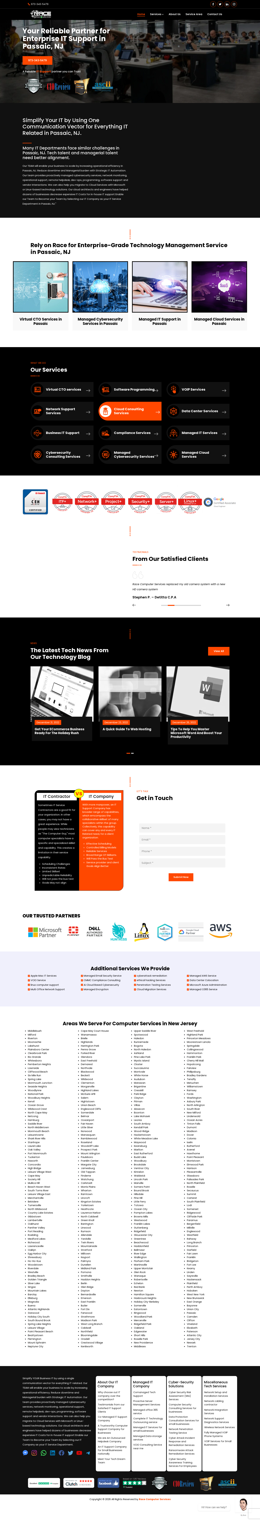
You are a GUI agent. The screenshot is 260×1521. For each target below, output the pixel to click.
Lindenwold (193, 1131)
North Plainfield (196, 1198)
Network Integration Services (216, 1425)
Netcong (33, 1131)
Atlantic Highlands (39, 1325)
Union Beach (88, 1120)
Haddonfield (141, 1262)
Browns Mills (141, 1232)
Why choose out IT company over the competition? (109, 1409)
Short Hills (140, 1351)
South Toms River (38, 1206)
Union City (193, 1325)
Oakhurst (33, 1239)
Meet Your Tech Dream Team (112, 1477)
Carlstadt (87, 1198)
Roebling (33, 1250)
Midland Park (88, 1284)
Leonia (138, 1135)
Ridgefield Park (143, 1340)
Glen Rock (140, 1288)
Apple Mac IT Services (42, 989)
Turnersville (34, 1221)
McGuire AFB (88, 1108)
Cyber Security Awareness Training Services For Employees (183, 1478)
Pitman (138, 1116)
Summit (191, 1209)
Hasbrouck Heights (145, 1314)
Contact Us (214, 14)
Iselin (190, 1157)
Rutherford (193, 1161)
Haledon (139, 1052)
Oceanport (88, 1135)
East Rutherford (143, 1168)
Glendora (86, 1071)
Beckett (86, 1090)
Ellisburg (32, 1314)
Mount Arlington (90, 1168)
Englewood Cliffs (91, 1123)
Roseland (86, 1157)
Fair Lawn (192, 1269)
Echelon (138, 1299)
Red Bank (139, 1303)
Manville (139, 1198)
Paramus (192, 1235)
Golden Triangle (37, 1295)
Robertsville (141, 1295)
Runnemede (141, 1056)
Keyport (86, 1273)
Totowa (139, 1221)
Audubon (139, 1093)
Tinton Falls (193, 1138)
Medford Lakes (37, 1254)
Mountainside (89, 1262)
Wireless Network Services (214, 1444)
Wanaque (140, 1292)
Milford (32, 1049)
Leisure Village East (39, 1209)
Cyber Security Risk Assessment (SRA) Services (180, 1409)
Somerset (193, 1224)
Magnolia (33, 1318)
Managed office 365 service (145, 1425)
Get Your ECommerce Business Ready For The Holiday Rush (74, 741)
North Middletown (39, 1142)
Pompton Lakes (143, 1228)
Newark (191, 1359)
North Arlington (196, 1120)
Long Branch (194, 1258)
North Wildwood (37, 1224)
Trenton (192, 1363)
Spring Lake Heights (40, 1340)
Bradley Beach (36, 1292)
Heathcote (88, 1224)
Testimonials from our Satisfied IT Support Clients (111, 1422)
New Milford (194, 1127)
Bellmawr (139, 1265)
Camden (192, 1333)
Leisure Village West (40, 1187)
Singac (32, 1303)
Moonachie (34, 1056)
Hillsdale (139, 1209)
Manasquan (88, 1150)
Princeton (193, 1262)
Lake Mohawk (142, 1131)
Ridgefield (140, 1247)
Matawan (140, 1097)
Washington (194, 1112)
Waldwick (139, 1191)
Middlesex (140, 1363)
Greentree (140, 1254)
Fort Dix (85, 1325)
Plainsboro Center (39, 1064)
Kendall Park (141, 1142)
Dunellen (86, 1280)
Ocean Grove (36, 1120)
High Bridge (35, 1183)
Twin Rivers (87, 1258)
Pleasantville (194, 1187)
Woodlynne (35, 1105)
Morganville (88, 1101)
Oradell (85, 1355)
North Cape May (38, 1127)
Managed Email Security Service (102, 989)
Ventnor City (142, 1183)
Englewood (193, 1247)
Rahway (191, 1254)
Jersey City (194, 1355)
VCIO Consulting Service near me (148, 1462)
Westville (33, 1288)
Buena (32, 1322)
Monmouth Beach (39, 1146)
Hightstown (88, 1116)
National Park (36, 1108)
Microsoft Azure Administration (207, 999)
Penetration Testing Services (153, 999)
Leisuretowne (36, 1150)
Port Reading (36, 1247)
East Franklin (88, 1318)
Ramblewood (89, 1153)
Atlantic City (194, 1351)
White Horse (141, 1090)
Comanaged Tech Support (144, 1407)
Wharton (86, 1206)
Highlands (87, 1056)
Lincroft (85, 1213)
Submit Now (181, 889)
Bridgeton (193, 1277)
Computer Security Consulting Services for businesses (183, 1422)
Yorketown (87, 1221)
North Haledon (143, 1064)
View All (219, 661)
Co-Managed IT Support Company (113, 1433)
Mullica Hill (34, 1198)
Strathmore (88, 1333)
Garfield (192, 1265)
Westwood (141, 1235)
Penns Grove (89, 1064)
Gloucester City (143, 1250)
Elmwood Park (195, 1180)
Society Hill (34, 1194)
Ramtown (87, 1209)
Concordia (34, 1180)
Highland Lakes (90, 1105)
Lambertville (35, 1235)
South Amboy (142, 1138)
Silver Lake (34, 1299)
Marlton (138, 1165)
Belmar (85, 1131)
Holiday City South (39, 1333)
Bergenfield (194, 1239)
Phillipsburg (193, 1086)
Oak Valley (34, 1165)
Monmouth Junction (40, 1097)
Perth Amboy (195, 1303)
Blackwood (87, 1086)
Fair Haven (87, 1138)
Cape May (34, 1191)
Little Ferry (140, 1217)
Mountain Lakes (37, 1307)
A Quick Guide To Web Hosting (141, 739)
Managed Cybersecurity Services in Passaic (100, 320)
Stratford (86, 1265)
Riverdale (33, 1284)
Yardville (86, 1254)
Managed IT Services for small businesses (148, 1444)
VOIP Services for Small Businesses (218, 1462)
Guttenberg (141, 1243)
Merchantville (36, 1213)
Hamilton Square (144, 1310)
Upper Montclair (143, 1284)
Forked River (88, 1067)
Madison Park (89, 1336)
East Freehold (89, 1075)
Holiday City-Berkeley (147, 1318)
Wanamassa (89, 1049)
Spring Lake (35, 1093)
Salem (85, 1112)
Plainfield (192, 1299)
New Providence (144, 1359)
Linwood (86, 1243)
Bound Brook (141, 1206)
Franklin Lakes (142, 1239)
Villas (137, 1120)
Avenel (191, 1165)
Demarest (87, 1079)
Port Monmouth (37, 1168)
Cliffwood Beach (38, 1086)
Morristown (193, 1176)
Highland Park (195, 1049)
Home (141, 14)
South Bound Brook (39, 1336)
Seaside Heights (38, 1101)
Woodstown (35, 1280)
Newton (139, 1307)
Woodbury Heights (39, 1112)
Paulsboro (87, 1172)
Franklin (191, 1273)
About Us (175, 14)
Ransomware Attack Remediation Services (182, 1468)
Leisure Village (36, 1344)
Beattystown (36, 1351)
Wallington (140, 1273)
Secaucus (193, 1206)
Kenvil (31, 1116)
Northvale (87, 1082)
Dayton (85, 1307)
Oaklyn (32, 1265)
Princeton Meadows (199, 1052)
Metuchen (193, 1097)
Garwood (33, 1329)
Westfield (193, 1250)
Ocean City (141, 1224)
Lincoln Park (141, 1194)
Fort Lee (192, 1280)
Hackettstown (143, 1150)
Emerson (86, 1314)
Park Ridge (140, 1108)
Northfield (87, 1348)
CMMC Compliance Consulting (101, 994)
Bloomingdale (89, 1351)
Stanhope (34, 1157)
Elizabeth (192, 1344)
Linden (191, 1288)
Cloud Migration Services (150, 1003)
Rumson (86, 1247)
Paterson (192, 1348)
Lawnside (33, 1082)
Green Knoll (88, 1235)
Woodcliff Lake (90, 1161)
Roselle (191, 1202)
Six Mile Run (34, 1090)
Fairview (191, 1082)
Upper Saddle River (145, 1045)
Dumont (192, 1142)
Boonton (139, 1127)
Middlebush (35, 1045)
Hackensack (194, 1295)
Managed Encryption (95, 1003)
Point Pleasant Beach (41, 1348)
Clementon (88, 1097)
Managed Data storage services (147, 1453)
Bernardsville (88, 1310)
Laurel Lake (34, 1161)
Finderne (86, 1191)
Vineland (192, 1340)
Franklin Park (194, 1071)
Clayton (139, 1112)
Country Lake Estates (41, 1228)
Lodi (189, 1221)
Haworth (33, 1176)
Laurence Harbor (91, 1228)
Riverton (33, 1052)
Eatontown (140, 1325)
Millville (191, 1243)
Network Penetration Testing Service (181, 1446)
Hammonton (195, 1067)
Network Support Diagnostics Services (217, 1434)
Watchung (87, 1194)
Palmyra (86, 1277)
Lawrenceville (36, 1262)
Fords (190, 1108)
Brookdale (140, 1180)
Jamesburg (88, 1183)
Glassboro (193, 1191)
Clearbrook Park (37, 1067)
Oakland (139, 1344)
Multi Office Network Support (47, 1003)
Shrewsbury (35, 1273)
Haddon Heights (91, 1295)
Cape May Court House (95, 1045)
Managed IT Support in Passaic (160, 320)
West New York (196, 1310)
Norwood (86, 1146)
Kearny (191, 1284)
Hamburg (33, 1135)
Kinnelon (139, 1187)
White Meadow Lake (146, 1153)
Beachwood (141, 1258)
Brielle (84, 1052)
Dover (190, 1150)
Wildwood (87, 1093)
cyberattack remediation (151, 989)
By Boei (243, 1515)
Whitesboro (35, 1075)
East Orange (194, 1318)
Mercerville (140, 1336)
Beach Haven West (39, 1202)
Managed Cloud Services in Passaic (219, 320)
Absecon (139, 1123)
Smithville (87, 1292)
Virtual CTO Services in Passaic (41, 320)
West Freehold (196, 1045)
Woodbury (140, 1176)
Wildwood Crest (38, 1123)
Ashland (139, 1067)
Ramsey (192, 1105)
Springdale (193, 1060)
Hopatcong (194, 1079)
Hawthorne (193, 1168)
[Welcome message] (243, 1504)
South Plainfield (196, 1217)
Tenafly (191, 1093)
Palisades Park (195, 1194)
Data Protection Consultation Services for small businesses (182, 1434)
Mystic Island (142, 1075)
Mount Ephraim (37, 1359)
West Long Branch (92, 1340)
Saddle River (35, 1138)
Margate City (89, 1180)
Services (157, 14)
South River (194, 1123)
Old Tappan (88, 1187)
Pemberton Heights (40, 1079)
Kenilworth (87, 1363)
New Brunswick (196, 1314)
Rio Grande (34, 1071)
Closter (138, 1079)
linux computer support (44, 999)
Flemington (35, 1355)
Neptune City (36, 1363)
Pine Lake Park (142, 1071)
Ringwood (140, 1329)
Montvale (139, 1086)
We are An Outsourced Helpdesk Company (112, 1455)
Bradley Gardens (197, 1090)
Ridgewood (194, 1228)
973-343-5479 (38, 4)
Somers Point (142, 1202)
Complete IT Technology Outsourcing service (148, 1434)
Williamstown (195, 1101)
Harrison (192, 1183)
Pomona (86, 1288)
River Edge (140, 1269)
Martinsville (140, 1280)
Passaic (191, 1329)
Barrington (87, 1239)
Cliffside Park (195, 1232)
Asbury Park (194, 1116)
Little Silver (87, 1142)
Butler (84, 1322)
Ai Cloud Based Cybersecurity (100, 999)
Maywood (140, 1157)
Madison (192, 1146)
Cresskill (139, 1105)
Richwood (34, 1258)
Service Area (194, 14)
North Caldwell (90, 1232)
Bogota (138, 1060)
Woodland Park (143, 1333)
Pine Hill (138, 1213)
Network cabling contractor (214, 1416)
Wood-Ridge (142, 1146)
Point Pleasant (196, 1172)
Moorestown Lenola (199, 1056)
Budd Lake (140, 1172)
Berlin (84, 1299)
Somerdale (88, 1127)
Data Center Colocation (203, 994)
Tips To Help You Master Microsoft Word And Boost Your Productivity (213, 741)
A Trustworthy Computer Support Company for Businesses (113, 1444)
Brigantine (140, 1101)
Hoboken (192, 1307)
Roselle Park (141, 1355)
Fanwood (86, 1329)
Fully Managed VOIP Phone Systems (216, 1453)
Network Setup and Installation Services (216, 1407)
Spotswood (141, 1049)
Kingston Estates (91, 1217)
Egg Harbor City (37, 1269)
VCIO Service (37, 994)
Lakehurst (34, 1060)
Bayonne (192, 1322)
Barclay (32, 1310)
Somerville (140, 1322)
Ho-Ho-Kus (34, 1277)
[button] (164, 617)
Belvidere (33, 1217)
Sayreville (192, 1292)
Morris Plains (88, 1202)
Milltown (86, 1269)
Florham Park (142, 1277)
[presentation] (134, 617)
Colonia (191, 1153)
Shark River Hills (37, 1153)
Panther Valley (37, 1243)
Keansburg (140, 1161)
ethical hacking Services (150, 994)
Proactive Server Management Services (147, 1416)
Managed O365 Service (203, 1003)
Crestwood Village (92, 1359)
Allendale (86, 1250)
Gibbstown (34, 1232)
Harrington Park (90, 1060)
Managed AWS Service (202, 989)
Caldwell (86, 1344)
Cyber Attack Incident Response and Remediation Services (182, 1456)
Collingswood (195, 1064)
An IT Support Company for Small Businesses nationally (112, 1466)
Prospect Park (89, 1165)
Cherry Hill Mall (195, 1075)
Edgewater (140, 1348)
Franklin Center (90, 1176)
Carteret (192, 1213)
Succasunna (141, 1082)
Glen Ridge (87, 1303)
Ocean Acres (195, 1135)
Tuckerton (34, 1172)
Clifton (191, 1336)
